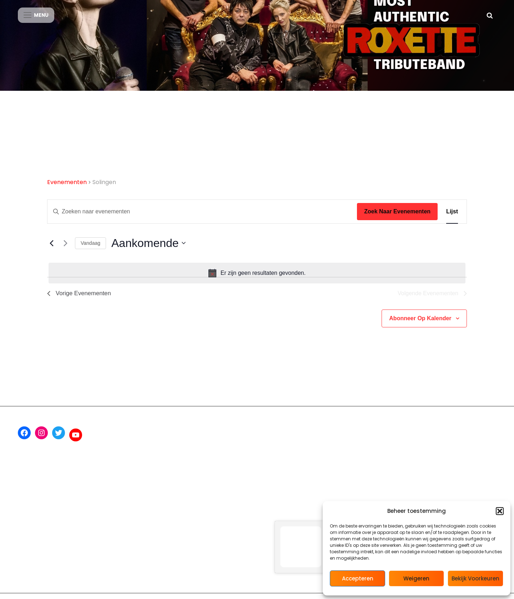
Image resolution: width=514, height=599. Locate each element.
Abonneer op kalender (420, 326)
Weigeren (416, 578)
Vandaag (90, 249)
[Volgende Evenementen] (65, 249)
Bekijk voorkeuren (475, 578)
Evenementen (67, 188)
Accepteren (357, 578)
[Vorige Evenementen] (51, 249)
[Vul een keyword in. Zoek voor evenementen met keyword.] (202, 218)
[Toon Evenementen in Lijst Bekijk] (452, 218)
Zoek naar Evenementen (397, 218)
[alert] (257, 279)
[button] (499, 511)
